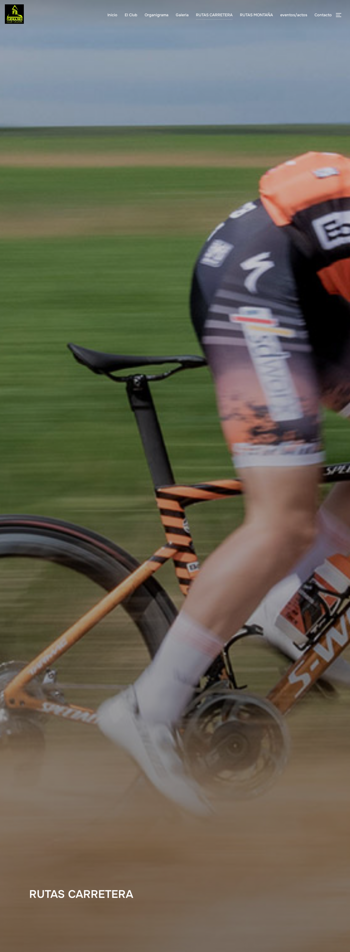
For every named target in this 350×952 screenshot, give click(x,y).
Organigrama (156, 14)
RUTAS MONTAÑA (256, 14)
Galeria (182, 14)
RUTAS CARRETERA (214, 14)
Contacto (323, 14)
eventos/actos (293, 14)
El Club (131, 14)
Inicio (112, 14)
